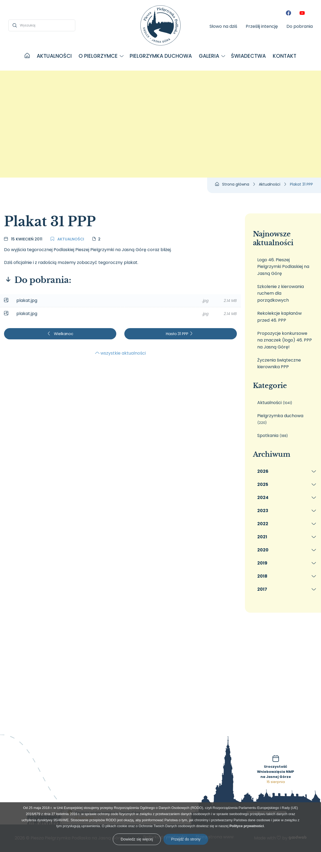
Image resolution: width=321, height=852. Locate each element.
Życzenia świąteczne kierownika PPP (279, 363)
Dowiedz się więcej (137, 839)
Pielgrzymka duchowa (280, 419)
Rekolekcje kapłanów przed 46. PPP (279, 316)
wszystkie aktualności (120, 353)
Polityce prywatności (246, 826)
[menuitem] (27, 56)
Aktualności (67, 239)
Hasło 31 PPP (179, 333)
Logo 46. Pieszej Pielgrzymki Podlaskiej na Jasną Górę (283, 267)
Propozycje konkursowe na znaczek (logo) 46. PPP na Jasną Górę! (284, 340)
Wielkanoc (60, 333)
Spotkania (272, 435)
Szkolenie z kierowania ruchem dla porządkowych (280, 293)
